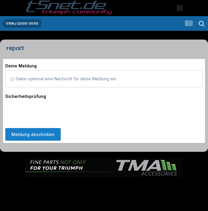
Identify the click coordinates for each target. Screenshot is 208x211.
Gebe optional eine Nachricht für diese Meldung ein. (64, 78)
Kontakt (141, 185)
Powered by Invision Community (104, 198)
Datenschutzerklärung (107, 185)
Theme (72, 185)
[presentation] (49, 112)
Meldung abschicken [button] (33, 134)
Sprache (48, 185)
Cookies (162, 185)
